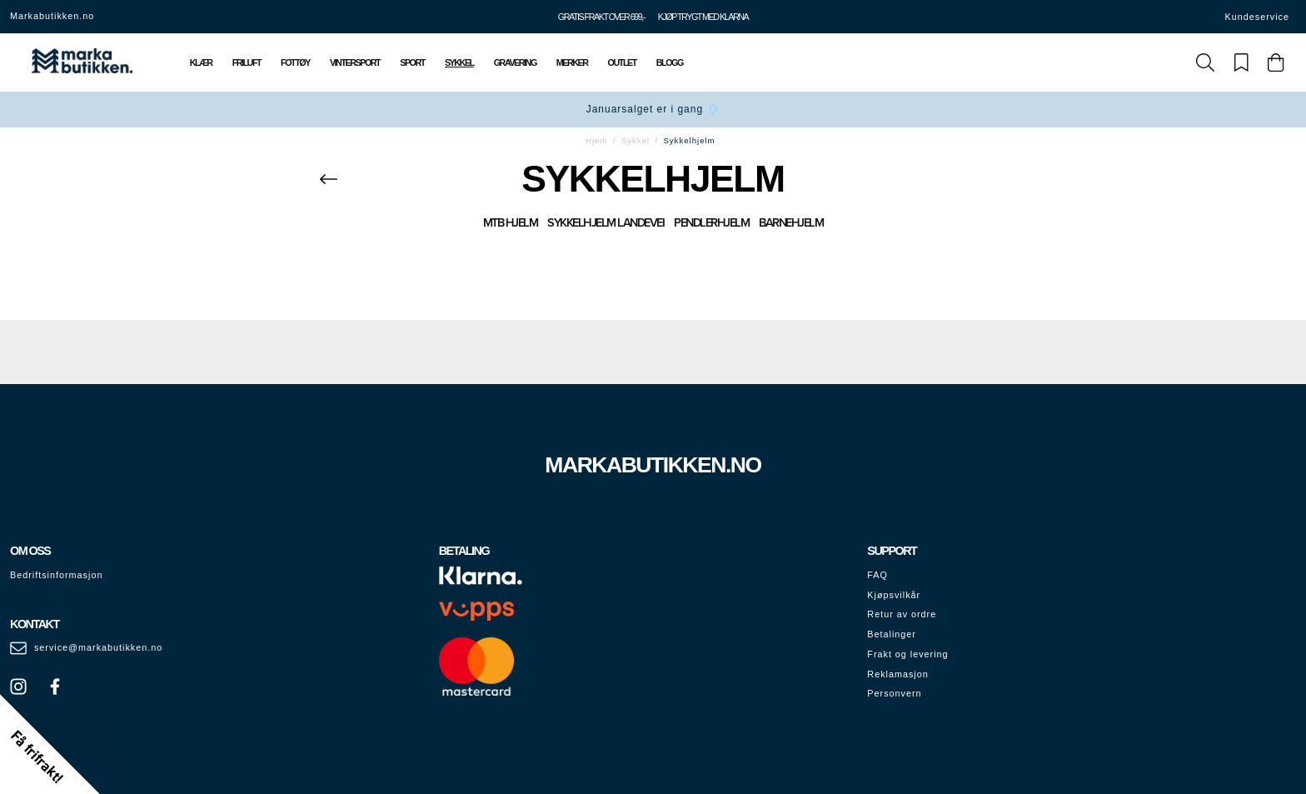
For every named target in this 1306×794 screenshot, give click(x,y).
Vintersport (355, 62)
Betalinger (891, 634)
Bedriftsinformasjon (56, 575)
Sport (412, 62)
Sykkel (459, 62)
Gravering (515, 62)
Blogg (669, 62)
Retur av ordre (901, 614)
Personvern (894, 693)
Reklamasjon (897, 674)
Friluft (246, 62)
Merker (572, 62)
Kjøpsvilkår (893, 595)
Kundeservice (1257, 17)
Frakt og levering (907, 654)
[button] (50, 744)
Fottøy (295, 62)
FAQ (877, 575)
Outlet (622, 62)
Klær (201, 62)
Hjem (596, 140)
